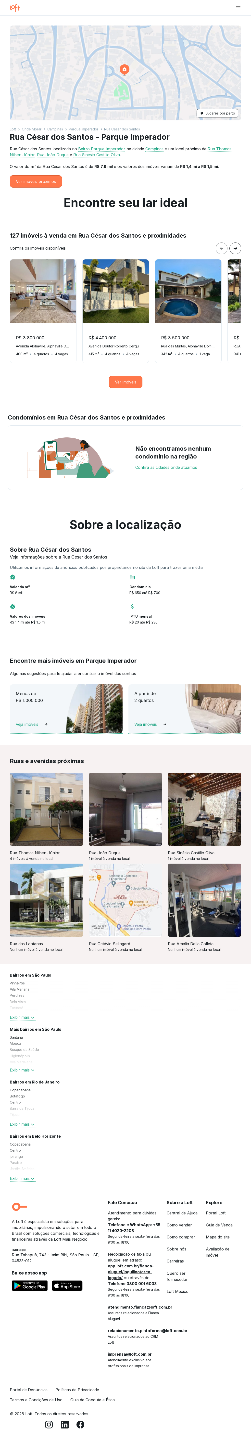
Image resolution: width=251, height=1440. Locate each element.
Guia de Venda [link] (219, 1225)
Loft (13, 129)
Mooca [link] (15, 1043)
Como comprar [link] (181, 1237)
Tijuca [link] (15, 1114)
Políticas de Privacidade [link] (77, 1389)
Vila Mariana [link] (19, 989)
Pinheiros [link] (17, 983)
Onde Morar (31, 129)
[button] (125, 72)
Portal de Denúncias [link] (29, 1389)
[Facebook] (80, 1425)
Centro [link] (15, 1102)
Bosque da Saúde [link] (24, 1049)
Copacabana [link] (20, 1090)
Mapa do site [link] (218, 1237)
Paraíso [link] (16, 1162)
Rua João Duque (53, 154)
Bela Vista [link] (18, 1002)
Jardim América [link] (22, 1169)
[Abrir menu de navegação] (238, 8)
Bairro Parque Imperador (101, 148)
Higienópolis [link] (20, 1056)
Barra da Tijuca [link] (22, 1108)
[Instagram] (49, 1425)
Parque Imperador (83, 129)
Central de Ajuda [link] (182, 1213)
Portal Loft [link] (216, 1213)
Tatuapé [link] (16, 1008)
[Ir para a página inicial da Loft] (17, 8)
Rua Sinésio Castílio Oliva (96, 154)
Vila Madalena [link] (21, 1062)
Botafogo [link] (17, 1096)
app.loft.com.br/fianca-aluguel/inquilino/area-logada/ (131, 1271)
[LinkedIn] (65, 1425)
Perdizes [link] (17, 995)
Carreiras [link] (175, 1261)
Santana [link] (16, 1037)
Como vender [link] (179, 1225)
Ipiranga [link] (16, 1156)
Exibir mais (23, 1017)
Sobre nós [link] (176, 1249)
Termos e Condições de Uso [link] (36, 1399)
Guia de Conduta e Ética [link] (92, 1399)
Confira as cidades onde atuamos (166, 467)
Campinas (55, 129)
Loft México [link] (177, 1291)
